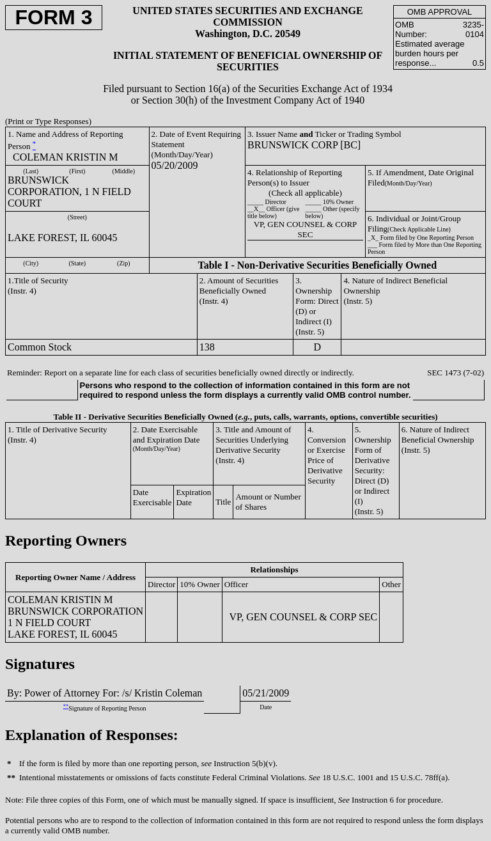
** (65, 706)
